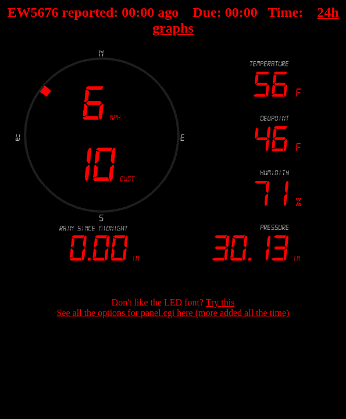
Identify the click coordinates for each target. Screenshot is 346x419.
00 (128, 12)
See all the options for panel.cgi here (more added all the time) (173, 313)
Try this (220, 302)
